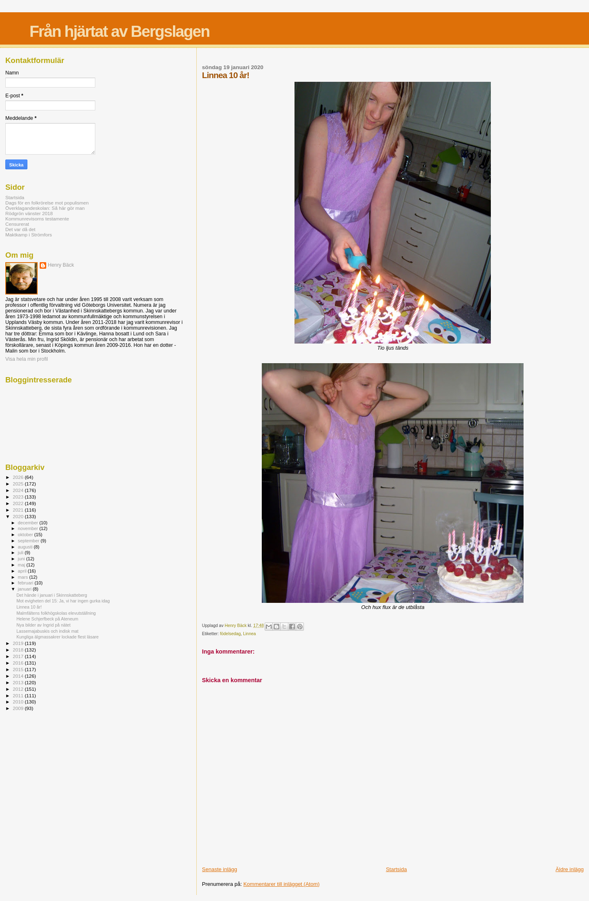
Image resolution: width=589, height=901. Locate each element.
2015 (19, 669)
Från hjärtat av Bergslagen (119, 31)
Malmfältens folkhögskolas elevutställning (56, 613)
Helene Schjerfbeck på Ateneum (47, 618)
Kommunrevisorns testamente (37, 218)
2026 (19, 477)
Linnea (249, 633)
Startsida (396, 869)
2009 (19, 708)
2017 (19, 656)
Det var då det (20, 229)
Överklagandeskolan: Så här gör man (45, 208)
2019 (19, 643)
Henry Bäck (61, 265)
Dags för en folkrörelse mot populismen (47, 202)
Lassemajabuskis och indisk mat (47, 631)
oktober (26, 534)
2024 (19, 490)
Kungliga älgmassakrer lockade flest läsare (57, 636)
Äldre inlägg (569, 869)
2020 (19, 516)
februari (26, 582)
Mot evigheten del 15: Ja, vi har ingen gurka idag (63, 600)
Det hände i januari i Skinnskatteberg (51, 595)
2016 (19, 662)
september (29, 540)
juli (21, 552)
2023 (19, 496)
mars (23, 577)
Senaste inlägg (219, 869)
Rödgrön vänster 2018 (29, 213)
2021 (19, 509)
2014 (19, 676)
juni (22, 558)
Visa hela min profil (26, 359)
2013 (19, 682)
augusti (26, 546)
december (29, 522)
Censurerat (17, 224)
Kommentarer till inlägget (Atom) (281, 884)
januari (25, 588)
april (23, 570)
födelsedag (230, 633)
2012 (19, 689)
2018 (19, 649)
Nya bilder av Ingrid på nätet (43, 624)
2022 (19, 503)
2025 (19, 483)
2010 (19, 701)
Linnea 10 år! (29, 606)
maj (22, 564)
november (29, 528)
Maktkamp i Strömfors (28, 234)
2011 (19, 695)
